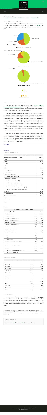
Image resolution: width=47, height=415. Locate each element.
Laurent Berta (21, 409)
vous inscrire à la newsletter (17, 322)
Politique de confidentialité (30, 407)
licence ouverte (12, 298)
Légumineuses (27, 17)
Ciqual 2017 (40, 297)
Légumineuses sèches (35, 17)
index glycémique (7, 27)
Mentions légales (22, 407)
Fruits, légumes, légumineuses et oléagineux (17, 17)
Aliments (7, 17)
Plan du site (17, 407)
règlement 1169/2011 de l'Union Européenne (28, 310)
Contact (13, 407)
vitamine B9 (38, 25)
